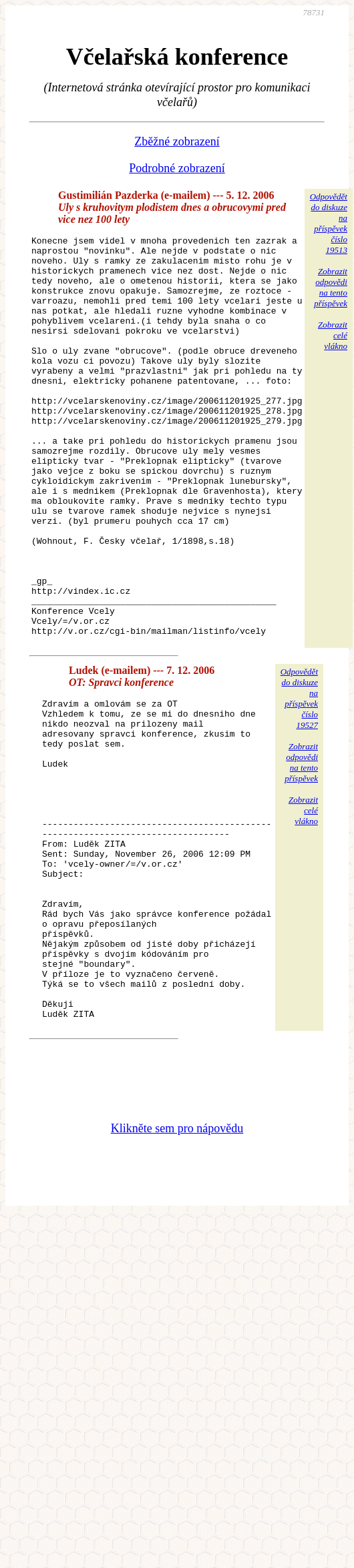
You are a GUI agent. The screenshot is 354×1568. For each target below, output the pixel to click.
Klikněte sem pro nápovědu (177, 1272)
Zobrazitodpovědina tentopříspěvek (330, 287)
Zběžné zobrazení (176, 141)
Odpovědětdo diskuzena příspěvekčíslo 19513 (328, 223)
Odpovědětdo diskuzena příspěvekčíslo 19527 (299, 778)
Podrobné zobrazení (176, 168)
